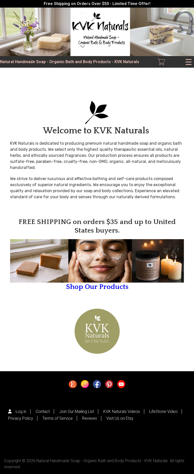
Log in (21, 411)
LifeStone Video (163, 411)
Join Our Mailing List (76, 411)
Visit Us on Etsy (119, 418)
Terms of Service (57, 418)
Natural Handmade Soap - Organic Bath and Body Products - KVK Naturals (69, 61)
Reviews (89, 418)
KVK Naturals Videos (121, 411)
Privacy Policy (20, 418)
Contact (43, 411)
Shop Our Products (97, 287)
